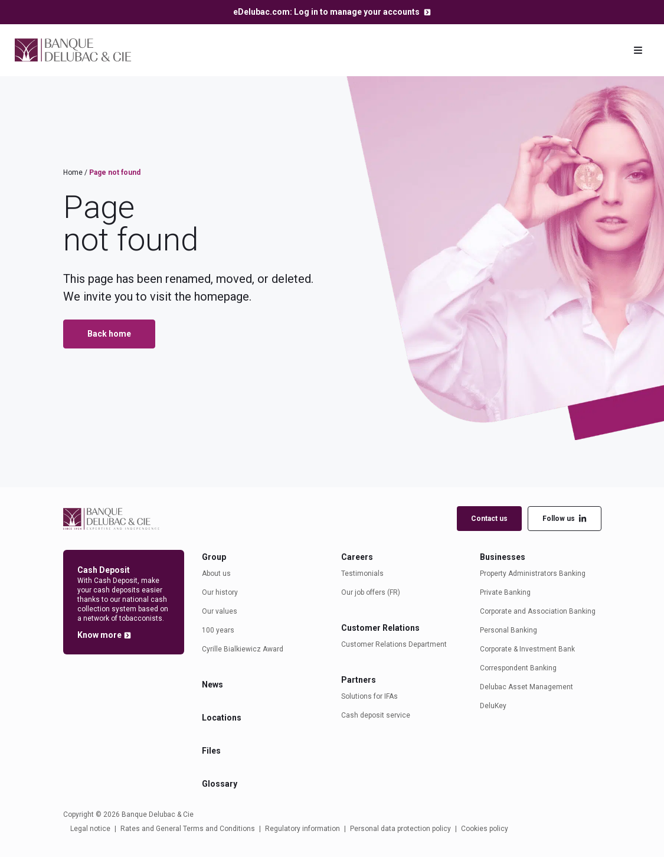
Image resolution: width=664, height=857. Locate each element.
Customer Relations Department (394, 644)
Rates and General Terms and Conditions (187, 829)
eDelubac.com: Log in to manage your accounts (327, 12)
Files (211, 750)
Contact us (489, 518)
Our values (219, 611)
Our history (220, 592)
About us (216, 573)
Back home (109, 333)
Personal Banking (508, 630)
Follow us (564, 518)
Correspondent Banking (518, 668)
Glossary (219, 783)
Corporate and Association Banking (538, 611)
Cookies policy (484, 829)
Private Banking (505, 592)
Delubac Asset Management (526, 687)
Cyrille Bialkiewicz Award (242, 649)
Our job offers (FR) (370, 592)
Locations (221, 717)
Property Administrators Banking (533, 573)
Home (73, 172)
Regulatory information (302, 829)
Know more (99, 635)
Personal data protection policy (400, 829)
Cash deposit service (375, 715)
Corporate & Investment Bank (527, 649)
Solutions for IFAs (369, 696)
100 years (218, 630)
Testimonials (362, 573)
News (212, 684)
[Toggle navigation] (638, 50)
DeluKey (493, 706)
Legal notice (90, 829)
